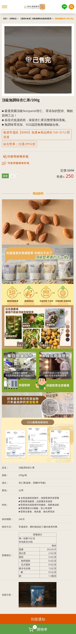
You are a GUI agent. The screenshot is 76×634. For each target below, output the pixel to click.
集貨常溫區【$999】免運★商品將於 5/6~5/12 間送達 (36, 134)
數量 (5, 175)
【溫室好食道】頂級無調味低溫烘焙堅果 (36, 18)
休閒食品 (13, 18)
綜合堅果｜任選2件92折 (19, 144)
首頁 (5, 18)
